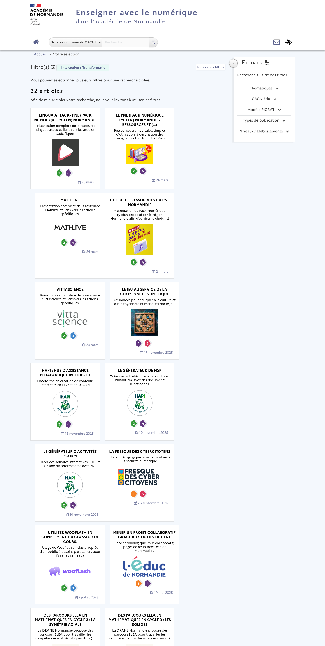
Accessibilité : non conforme (195, 615)
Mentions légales (125, 615)
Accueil (40, 54)
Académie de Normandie (163, 604)
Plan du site (92, 615)
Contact (155, 615)
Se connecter (277, 629)
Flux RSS (235, 615)
